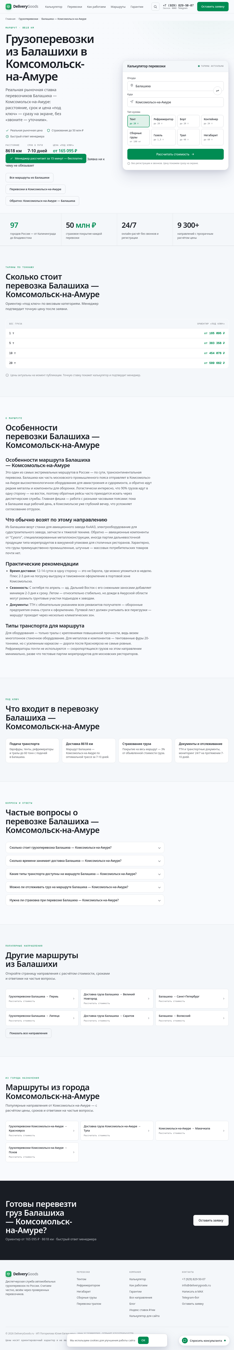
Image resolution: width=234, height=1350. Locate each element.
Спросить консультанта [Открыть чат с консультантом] (204, 1340)
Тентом (81, 1279)
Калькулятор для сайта (144, 1316)
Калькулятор (53, 7)
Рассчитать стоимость (175, 154)
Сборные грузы (87, 1297)
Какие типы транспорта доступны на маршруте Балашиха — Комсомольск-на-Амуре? (73, 874)
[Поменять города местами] (217, 90)
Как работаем (96, 7)
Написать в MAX (192, 1291)
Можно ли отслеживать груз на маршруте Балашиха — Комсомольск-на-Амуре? (69, 887)
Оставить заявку (213, 6)
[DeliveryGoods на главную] (22, 6)
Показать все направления (28, 1033)
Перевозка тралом (89, 1303)
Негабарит (84, 1291)
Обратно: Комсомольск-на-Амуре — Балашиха (42, 201)
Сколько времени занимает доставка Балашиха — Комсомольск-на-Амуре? (66, 861)
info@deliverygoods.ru (196, 1285)
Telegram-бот (190, 1297)
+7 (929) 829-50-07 (178, 5)
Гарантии (137, 7)
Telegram (183, 8)
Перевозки (74, 7)
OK (143, 1340)
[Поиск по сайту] (155, 7)
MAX (174, 8)
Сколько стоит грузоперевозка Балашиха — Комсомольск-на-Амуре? (61, 847)
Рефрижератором (88, 1285)
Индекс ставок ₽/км (142, 1310)
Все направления (140, 1297)
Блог (132, 1303)
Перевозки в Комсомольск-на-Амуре (35, 189)
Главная (10, 19)
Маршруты (118, 7)
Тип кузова (133, 112)
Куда (130, 94)
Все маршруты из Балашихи (30, 177)
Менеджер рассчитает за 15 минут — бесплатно (46, 158)
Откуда (131, 78)
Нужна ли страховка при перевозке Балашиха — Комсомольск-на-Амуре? (64, 900)
